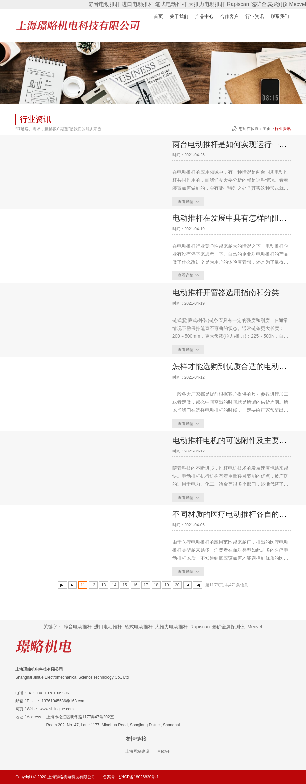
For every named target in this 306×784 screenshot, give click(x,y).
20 (177, 584)
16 (135, 584)
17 (146, 584)
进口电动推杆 (137, 4)
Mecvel (297, 4)
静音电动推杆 (104, 4)
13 (103, 584)
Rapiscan (238, 4)
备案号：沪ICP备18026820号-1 (131, 776)
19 (166, 584)
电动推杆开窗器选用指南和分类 (228, 291)
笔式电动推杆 (171, 4)
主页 (267, 128)
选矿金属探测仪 (269, 4)
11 (83, 584)
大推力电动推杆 (206, 4)
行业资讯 (283, 128)
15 (124, 584)
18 (156, 584)
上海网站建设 (137, 751)
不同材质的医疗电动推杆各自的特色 (236, 513)
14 (114, 584)
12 (93, 584)
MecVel (163, 751)
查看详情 (188, 201)
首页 (158, 16)
